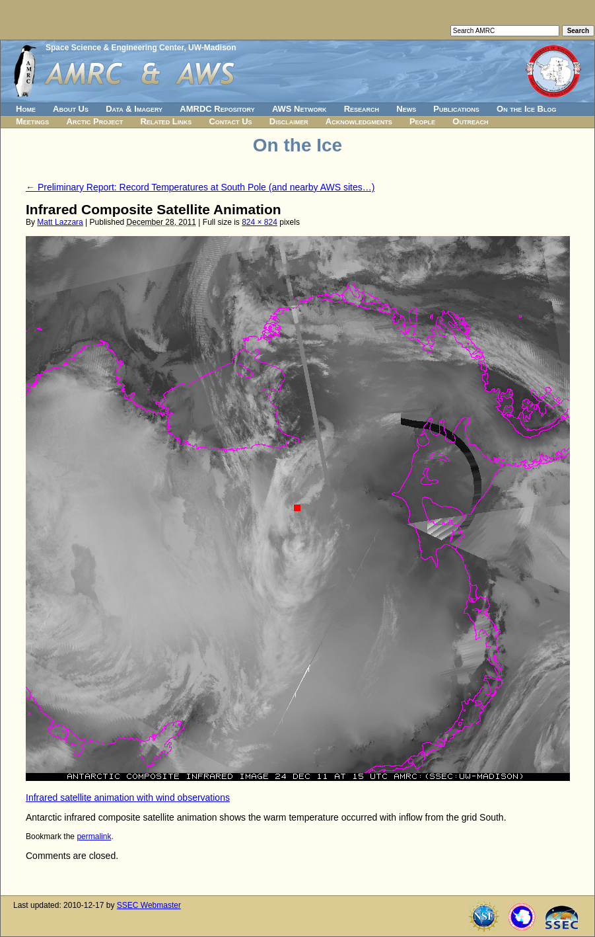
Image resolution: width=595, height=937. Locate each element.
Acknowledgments (359, 121)
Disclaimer (288, 121)
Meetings (32, 121)
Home (26, 109)
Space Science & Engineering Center (115, 47)
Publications (456, 109)
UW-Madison (212, 47)
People (422, 121)
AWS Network (299, 109)
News (406, 109)
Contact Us (230, 121)
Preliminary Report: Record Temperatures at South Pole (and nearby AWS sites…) (200, 187)
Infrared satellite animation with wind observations (128, 797)
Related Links (166, 121)
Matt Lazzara (60, 222)
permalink (94, 836)
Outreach (470, 121)
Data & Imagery (134, 109)
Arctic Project (95, 121)
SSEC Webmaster (149, 905)
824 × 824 (259, 222)
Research (361, 109)
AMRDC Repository (217, 109)
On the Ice (297, 145)
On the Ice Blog (526, 109)
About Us (70, 109)
